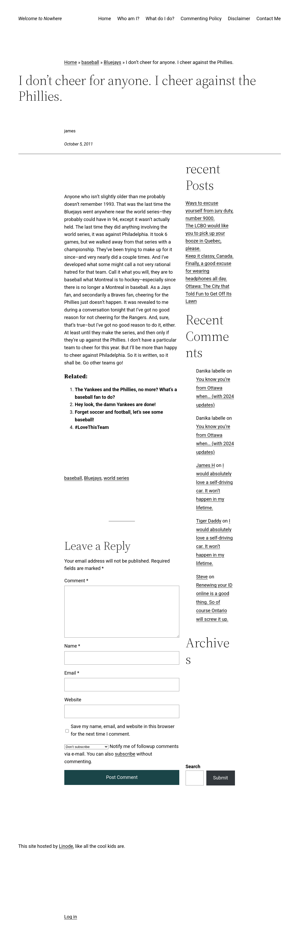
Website (72, 699)
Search (193, 698)
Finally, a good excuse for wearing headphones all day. (208, 271)
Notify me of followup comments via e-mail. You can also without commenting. (121, 754)
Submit (220, 710)
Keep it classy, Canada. (210, 256)
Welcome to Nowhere (40, 18)
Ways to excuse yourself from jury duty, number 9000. (209, 210)
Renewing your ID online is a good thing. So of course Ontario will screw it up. (214, 602)
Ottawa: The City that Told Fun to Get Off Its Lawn (209, 293)
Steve (202, 576)
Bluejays (112, 62)
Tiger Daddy (208, 521)
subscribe (125, 754)
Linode (66, 846)
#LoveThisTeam (92, 427)
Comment (76, 580)
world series (116, 478)
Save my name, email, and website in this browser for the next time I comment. (122, 730)
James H (205, 465)
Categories (197, 677)
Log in (70, 916)
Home (70, 62)
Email (71, 673)
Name (72, 646)
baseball (90, 62)
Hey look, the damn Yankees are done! (115, 404)
